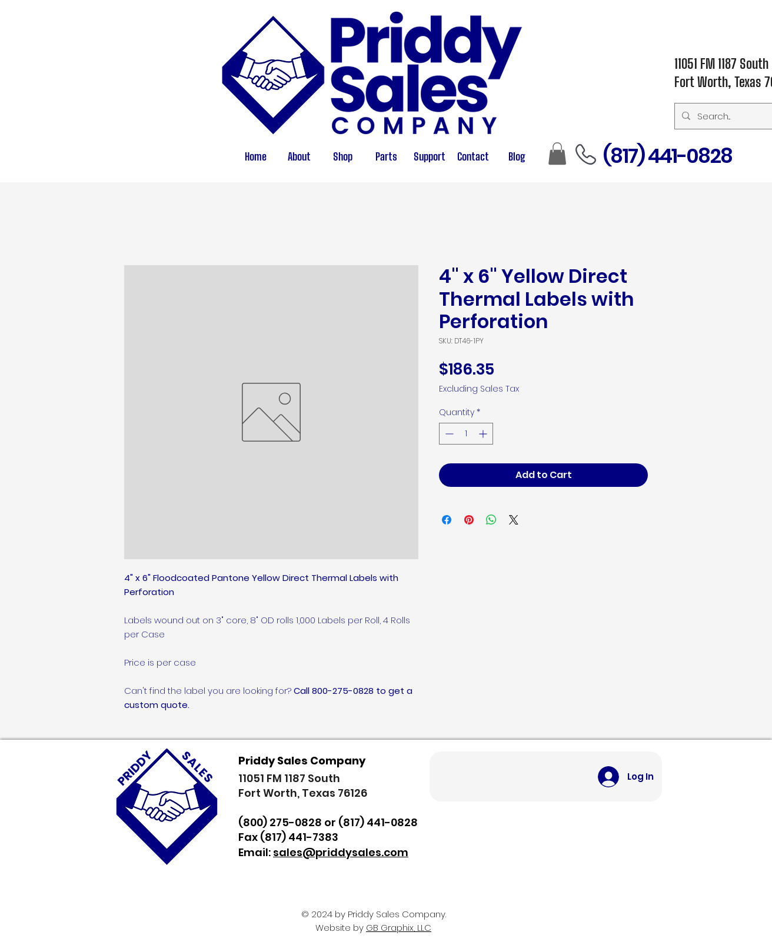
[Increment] (484, 433)
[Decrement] (448, 433)
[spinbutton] (466, 433)
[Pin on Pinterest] (469, 520)
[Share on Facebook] (447, 520)
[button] (386, 157)
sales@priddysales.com (340, 852)
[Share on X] (514, 520)
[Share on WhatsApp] (491, 520)
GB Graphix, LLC (398, 927)
